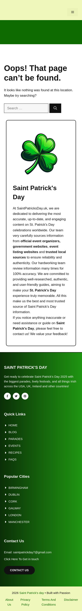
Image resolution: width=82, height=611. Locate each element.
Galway (15, 508)
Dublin (14, 494)
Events (15, 445)
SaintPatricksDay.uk (32, 208)
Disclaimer (71, 599)
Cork (13, 501)
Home (13, 425)
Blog (13, 432)
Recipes (15, 452)
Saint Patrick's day (31, 593)
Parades (16, 439)
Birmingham (18, 487)
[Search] (55, 108)
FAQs (13, 459)
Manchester (19, 522)
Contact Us (19, 570)
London (15, 515)
